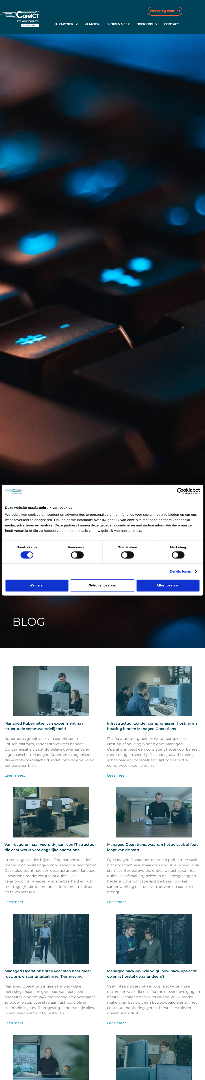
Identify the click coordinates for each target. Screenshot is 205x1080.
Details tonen (180, 571)
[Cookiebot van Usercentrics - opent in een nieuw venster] (180, 491)
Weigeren (37, 585)
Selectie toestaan (102, 585)
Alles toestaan (168, 585)
